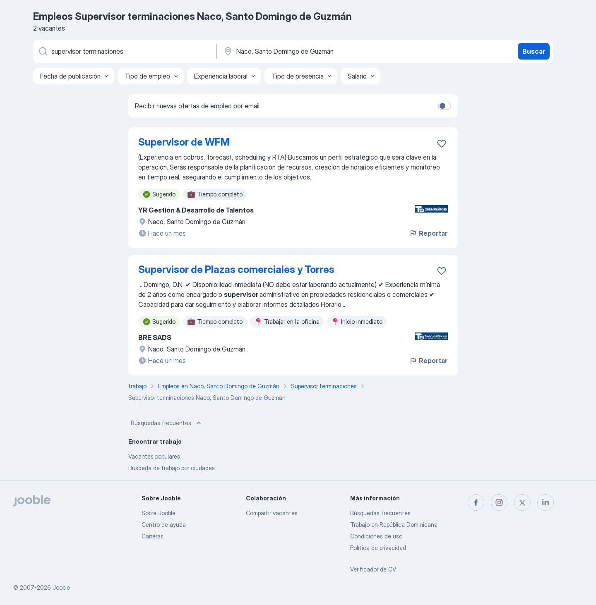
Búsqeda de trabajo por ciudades (171, 467)
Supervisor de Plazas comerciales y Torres (236, 269)
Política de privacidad (378, 547)
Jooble (61, 587)
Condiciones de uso (376, 536)
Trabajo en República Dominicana (393, 524)
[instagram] (499, 502)
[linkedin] (545, 502)
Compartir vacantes (272, 513)
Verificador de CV (373, 569)
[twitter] (522, 502)
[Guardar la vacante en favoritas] (441, 143)
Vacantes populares (154, 456)
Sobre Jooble (158, 513)
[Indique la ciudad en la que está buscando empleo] (309, 51)
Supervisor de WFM (183, 142)
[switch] (444, 106)
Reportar (428, 233)
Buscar (533, 51)
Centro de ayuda (164, 524)
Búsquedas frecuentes (167, 423)
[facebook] (476, 502)
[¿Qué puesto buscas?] (124, 51)
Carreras (152, 536)
